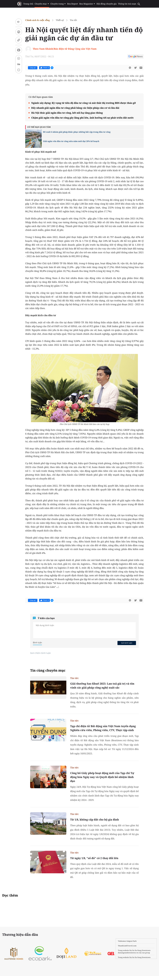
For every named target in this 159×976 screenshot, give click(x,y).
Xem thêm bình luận (40, 653)
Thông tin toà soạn (127, 3)
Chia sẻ (33, 68)
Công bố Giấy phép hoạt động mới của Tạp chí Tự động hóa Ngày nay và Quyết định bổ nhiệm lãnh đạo (102, 777)
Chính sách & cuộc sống (37, 20)
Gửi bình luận (126, 643)
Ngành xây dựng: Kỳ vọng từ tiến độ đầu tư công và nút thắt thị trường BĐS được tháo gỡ (83, 102)
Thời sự (60, 20)
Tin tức (73, 20)
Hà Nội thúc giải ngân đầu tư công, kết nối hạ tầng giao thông (67, 112)
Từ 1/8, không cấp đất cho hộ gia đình (94, 819)
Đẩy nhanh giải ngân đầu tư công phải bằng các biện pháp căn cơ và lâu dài (75, 107)
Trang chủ (28, 3)
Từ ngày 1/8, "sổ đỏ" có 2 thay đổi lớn (94, 858)
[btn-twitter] (135, 67)
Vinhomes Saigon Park (127, 941)
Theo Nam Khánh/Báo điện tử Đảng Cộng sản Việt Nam (65, 48)
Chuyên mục (42, 3)
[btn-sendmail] (141, 67)
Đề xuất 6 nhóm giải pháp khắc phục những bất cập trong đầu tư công (76, 132)
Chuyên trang (58, 3)
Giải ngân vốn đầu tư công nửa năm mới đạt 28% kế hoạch (71, 141)
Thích (44, 68)
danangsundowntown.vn (128, 953)
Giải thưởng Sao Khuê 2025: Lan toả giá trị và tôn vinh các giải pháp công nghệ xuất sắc (102, 685)
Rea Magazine (87, 3)
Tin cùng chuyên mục (48, 670)
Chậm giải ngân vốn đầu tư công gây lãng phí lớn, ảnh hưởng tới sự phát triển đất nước (82, 117)
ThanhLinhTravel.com (127, 946)
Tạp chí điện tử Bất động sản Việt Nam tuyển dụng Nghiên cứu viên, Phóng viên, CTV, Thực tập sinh (103, 728)
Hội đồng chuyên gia (106, 3)
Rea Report (72, 3)
